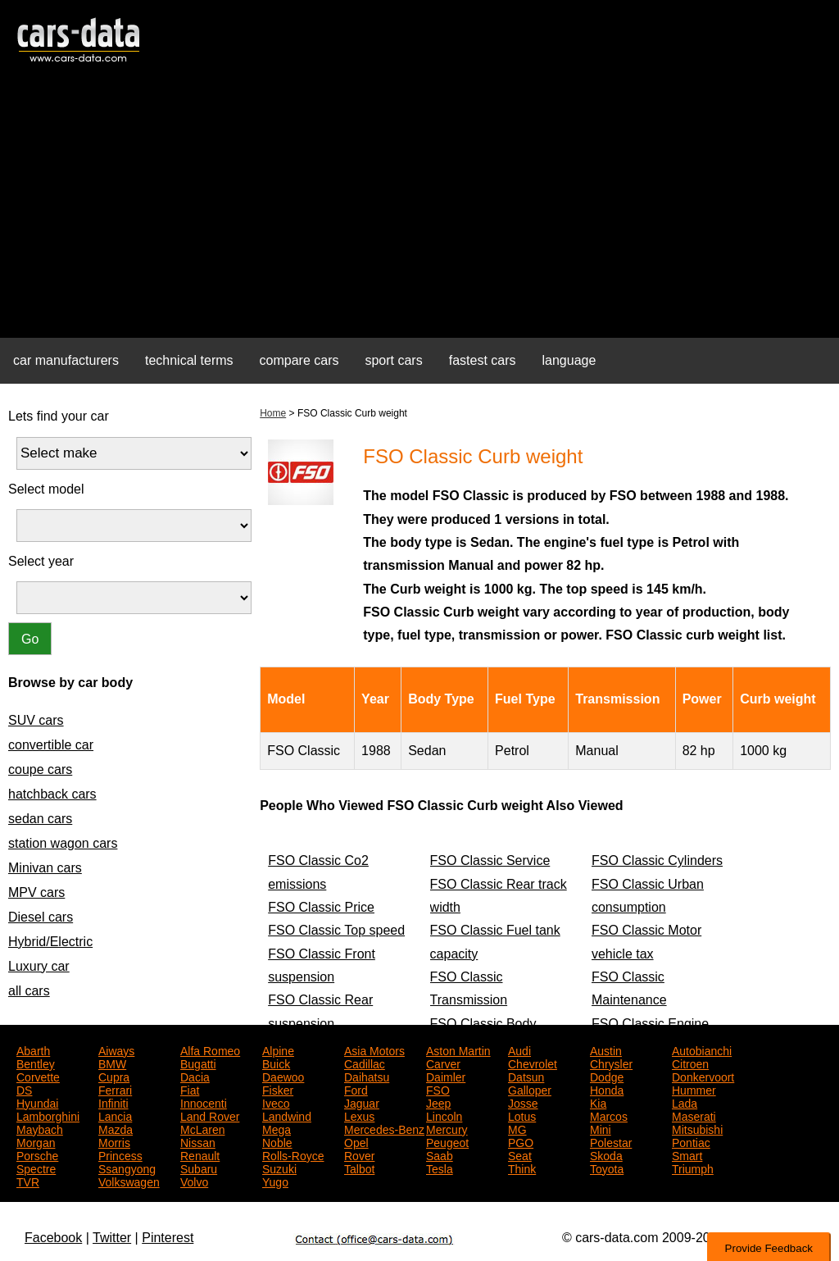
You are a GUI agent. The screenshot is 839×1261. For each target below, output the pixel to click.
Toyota (607, 1167)
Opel (356, 1141)
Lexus (359, 1115)
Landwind (286, 1115)
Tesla (439, 1167)
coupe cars (40, 769)
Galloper (529, 1089)
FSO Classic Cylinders (657, 860)
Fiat (189, 1089)
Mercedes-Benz (384, 1128)
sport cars (393, 360)
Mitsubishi (697, 1128)
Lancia (115, 1115)
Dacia (195, 1076)
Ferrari (115, 1089)
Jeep (438, 1102)
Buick (276, 1063)
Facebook (53, 1238)
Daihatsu (366, 1076)
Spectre (36, 1167)
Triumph (693, 1167)
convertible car (50, 745)
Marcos (609, 1115)
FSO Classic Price (321, 907)
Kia (598, 1102)
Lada (684, 1102)
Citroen (690, 1063)
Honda (607, 1089)
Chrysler (611, 1063)
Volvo (194, 1181)
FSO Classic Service (490, 860)
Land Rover (209, 1115)
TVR (27, 1181)
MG (517, 1128)
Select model (46, 489)
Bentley (35, 1063)
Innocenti (203, 1102)
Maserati (694, 1115)
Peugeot (447, 1141)
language (569, 360)
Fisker (277, 1089)
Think (522, 1167)
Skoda (606, 1154)
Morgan (35, 1141)
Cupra (113, 1076)
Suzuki (279, 1167)
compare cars (299, 360)
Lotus (522, 1115)
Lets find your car (58, 416)
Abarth (33, 1049)
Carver (443, 1063)
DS (24, 1089)
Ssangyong (127, 1167)
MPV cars (36, 892)
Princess (120, 1154)
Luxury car (39, 966)
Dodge (607, 1076)
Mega (276, 1128)
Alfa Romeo (210, 1049)
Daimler (445, 1076)
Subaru (198, 1167)
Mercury (447, 1128)
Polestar (611, 1141)
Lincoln (444, 1115)
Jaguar (361, 1102)
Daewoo (283, 1076)
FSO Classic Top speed (336, 930)
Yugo (275, 1181)
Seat (520, 1154)
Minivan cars (45, 868)
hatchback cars (52, 794)
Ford (356, 1089)
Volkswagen (129, 1181)
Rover (359, 1154)
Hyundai (37, 1102)
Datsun (526, 1076)
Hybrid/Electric (50, 942)
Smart (687, 1154)
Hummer (694, 1089)
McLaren (202, 1128)
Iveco (275, 1102)
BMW (112, 1063)
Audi (519, 1049)
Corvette (38, 1076)
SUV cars (36, 720)
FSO (438, 1089)
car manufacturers (66, 360)
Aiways (116, 1049)
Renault (200, 1154)
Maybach (39, 1128)
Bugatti (198, 1063)
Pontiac (691, 1141)
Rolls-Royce (293, 1154)
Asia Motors (374, 1049)
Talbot (359, 1167)
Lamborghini (47, 1115)
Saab (439, 1154)
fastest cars (482, 360)
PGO (520, 1141)
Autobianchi (702, 1049)
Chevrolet (532, 1063)
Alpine (278, 1049)
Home (273, 413)
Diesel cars (40, 917)
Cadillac (364, 1063)
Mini (600, 1128)
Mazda (115, 1128)
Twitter (112, 1238)
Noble (277, 1141)
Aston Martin (458, 1049)
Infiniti (113, 1102)
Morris (114, 1141)
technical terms (189, 360)
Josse (523, 1102)
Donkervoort (703, 1076)
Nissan (197, 1141)
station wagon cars (62, 843)
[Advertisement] (419, 210)
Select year (41, 561)
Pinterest (167, 1238)
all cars (29, 991)
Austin (606, 1049)
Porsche (37, 1154)
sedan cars (40, 819)
